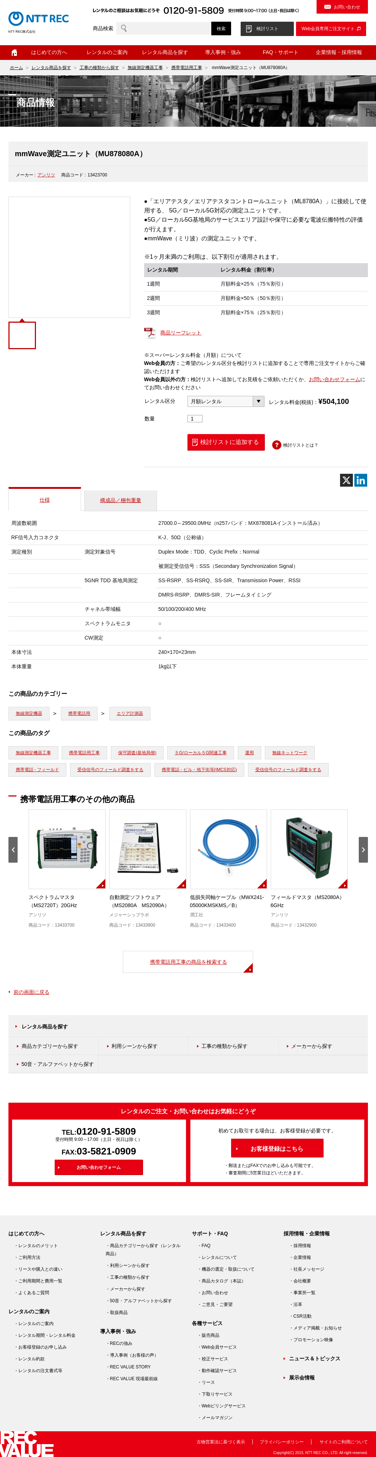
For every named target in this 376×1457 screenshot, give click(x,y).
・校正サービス (212, 1358)
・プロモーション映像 (311, 1339)
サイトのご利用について (344, 1442)
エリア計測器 (130, 713)
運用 (249, 752)
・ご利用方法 (27, 1257)
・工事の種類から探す (128, 1277)
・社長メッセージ (306, 1269)
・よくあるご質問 (31, 1292)
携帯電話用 (79, 713)
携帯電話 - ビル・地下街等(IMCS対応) (199, 769)
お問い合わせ (347, 7)
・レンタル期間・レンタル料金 (45, 1335)
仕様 (45, 500)
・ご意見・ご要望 (215, 1304)
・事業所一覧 (302, 1292)
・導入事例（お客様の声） (132, 1355)
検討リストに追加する (229, 442)
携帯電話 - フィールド (37, 769)
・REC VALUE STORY (128, 1367)
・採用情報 (300, 1245)
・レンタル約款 (29, 1358)
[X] (346, 480)
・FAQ (204, 1245)
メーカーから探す (311, 1046)
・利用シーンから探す (128, 1265)
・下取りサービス (215, 1394)
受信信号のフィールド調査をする (110, 769)
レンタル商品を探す (165, 52)
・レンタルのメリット (36, 1245)
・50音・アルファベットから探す (139, 1300)
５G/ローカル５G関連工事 (201, 752)
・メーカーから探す (125, 1289)
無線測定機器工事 (145, 67)
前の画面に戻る (32, 992)
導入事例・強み (223, 52)
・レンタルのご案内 (34, 1323)
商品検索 (103, 28)
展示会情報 (302, 1378)
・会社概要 (300, 1281)
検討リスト (267, 28)
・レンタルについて (217, 1257)
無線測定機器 (29, 713)
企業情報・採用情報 (339, 52)
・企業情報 (300, 1257)
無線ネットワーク (289, 752)
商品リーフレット (180, 333)
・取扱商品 (117, 1312)
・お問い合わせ (212, 1292)
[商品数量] (195, 418)
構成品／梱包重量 (120, 500)
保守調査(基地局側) (137, 752)
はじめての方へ (49, 52)
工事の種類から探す (99, 67)
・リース (206, 1382)
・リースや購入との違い (38, 1269)
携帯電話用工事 (186, 67)
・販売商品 (208, 1335)
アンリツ (46, 175)
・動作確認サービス (217, 1370)
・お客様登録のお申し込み (40, 1347)
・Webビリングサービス (221, 1405)
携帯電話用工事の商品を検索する (188, 962)
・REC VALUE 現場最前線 (132, 1378)
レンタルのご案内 (107, 52)
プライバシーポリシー (282, 1442)
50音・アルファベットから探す (58, 1064)
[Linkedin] (360, 480)
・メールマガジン (215, 1417)
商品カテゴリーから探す (50, 1046)
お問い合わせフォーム (334, 379)
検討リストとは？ (300, 445)
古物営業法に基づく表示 (221, 1442)
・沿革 (295, 1304)
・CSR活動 (300, 1316)
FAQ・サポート (281, 52)
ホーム (14, 52)
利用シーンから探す (135, 1046)
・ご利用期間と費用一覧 (38, 1281)
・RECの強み (119, 1343)
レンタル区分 (160, 401)
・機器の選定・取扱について (226, 1269)
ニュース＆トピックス (314, 1358)
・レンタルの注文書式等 (38, 1370)
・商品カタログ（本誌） (221, 1281)
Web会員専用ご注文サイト (328, 28)
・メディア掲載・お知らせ (315, 1328)
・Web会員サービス (217, 1347)
